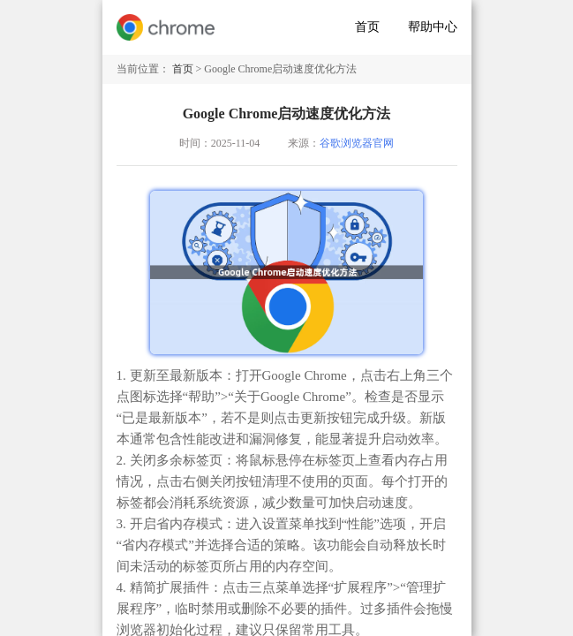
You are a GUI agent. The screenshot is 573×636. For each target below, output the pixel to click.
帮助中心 (432, 27)
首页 (367, 27)
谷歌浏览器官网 (357, 143)
